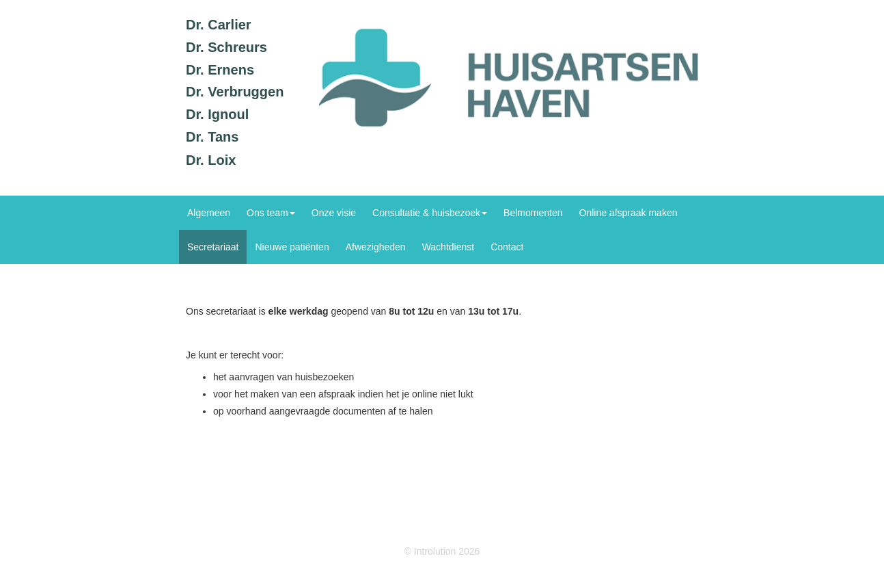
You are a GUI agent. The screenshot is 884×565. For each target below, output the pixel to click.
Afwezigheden (376, 246)
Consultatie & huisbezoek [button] (429, 212)
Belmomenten (532, 212)
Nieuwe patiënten (292, 246)
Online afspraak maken (628, 212)
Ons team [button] (271, 212)
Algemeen (208, 212)
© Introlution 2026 (442, 551)
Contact (507, 246)
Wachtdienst (448, 246)
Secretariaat (212, 246)
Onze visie (334, 212)
